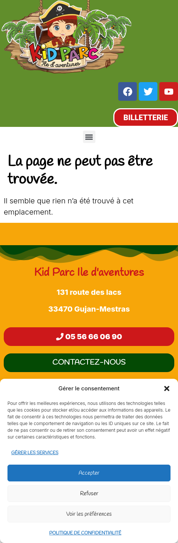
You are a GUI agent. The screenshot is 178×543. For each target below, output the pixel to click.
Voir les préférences (89, 514)
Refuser (89, 493)
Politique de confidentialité (85, 533)
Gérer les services (34, 453)
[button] (167, 388)
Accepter (89, 473)
